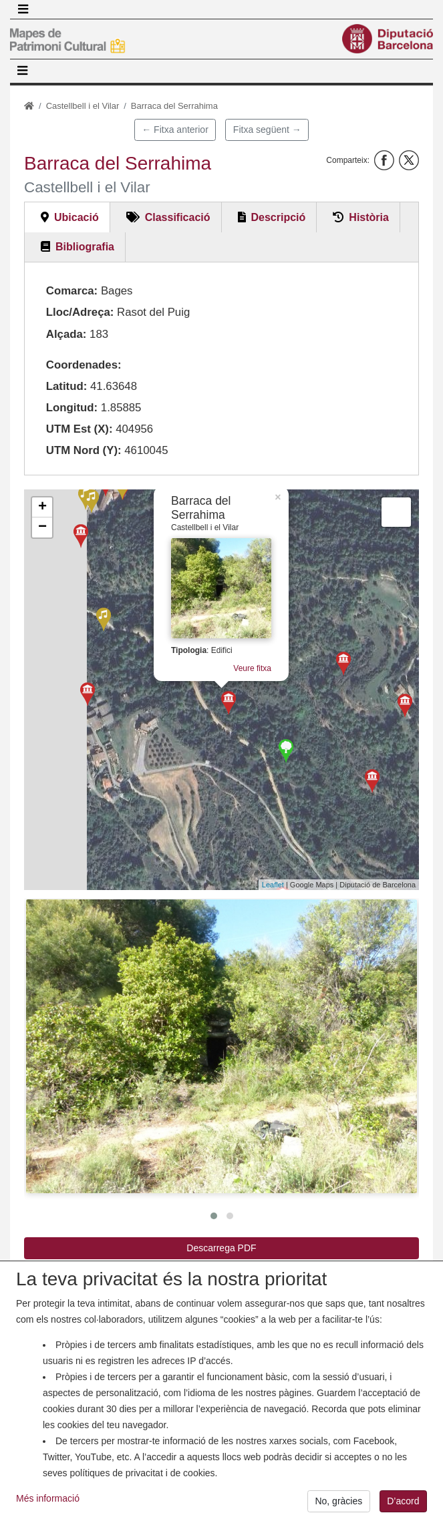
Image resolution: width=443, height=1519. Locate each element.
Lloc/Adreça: (80, 312)
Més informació (48, 1498)
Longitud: (72, 407)
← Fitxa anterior (175, 129)
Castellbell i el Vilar (83, 106)
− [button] (42, 527)
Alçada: (66, 334)
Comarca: (72, 290)
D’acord (403, 1501)
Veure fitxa (259, 671)
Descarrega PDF (221, 1248)
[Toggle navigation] (22, 9)
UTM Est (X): (79, 429)
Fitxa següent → (267, 129)
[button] (221, 1045)
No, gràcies (338, 1501)
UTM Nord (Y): (84, 450)
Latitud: (67, 386)
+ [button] (42, 507)
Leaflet (273, 885)
